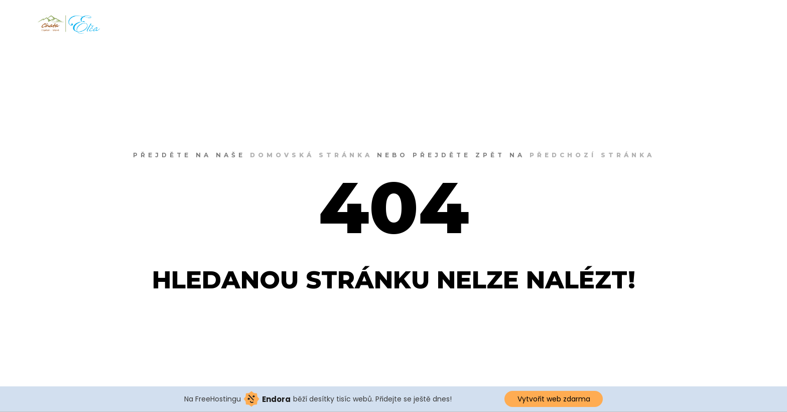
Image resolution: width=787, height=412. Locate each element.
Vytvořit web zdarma (553, 399)
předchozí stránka (592, 155)
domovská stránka (311, 155)
